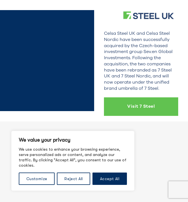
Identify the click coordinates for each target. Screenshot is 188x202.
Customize (36, 178)
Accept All (109, 178)
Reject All (73, 178)
